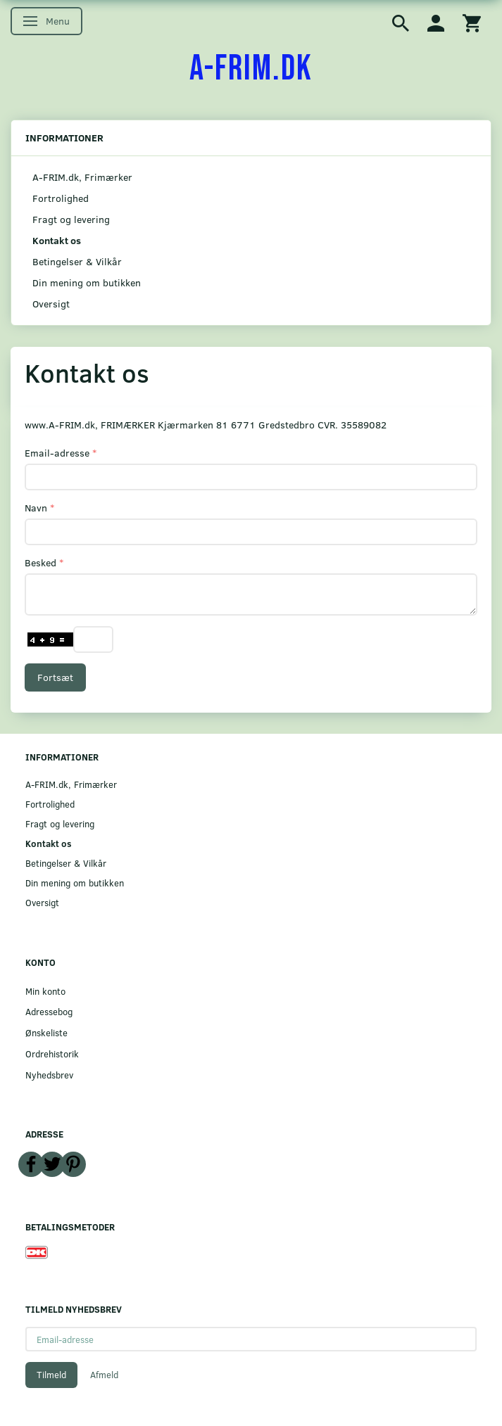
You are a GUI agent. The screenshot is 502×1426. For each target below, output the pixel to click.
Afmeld (104, 1374)
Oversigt (51, 303)
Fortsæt (55, 677)
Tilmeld (51, 1374)
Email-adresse (57, 452)
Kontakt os (56, 240)
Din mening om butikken (86, 282)
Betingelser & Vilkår (77, 261)
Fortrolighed (60, 198)
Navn (36, 507)
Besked (40, 562)
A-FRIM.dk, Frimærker (82, 177)
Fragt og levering (71, 219)
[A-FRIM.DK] (251, 69)
